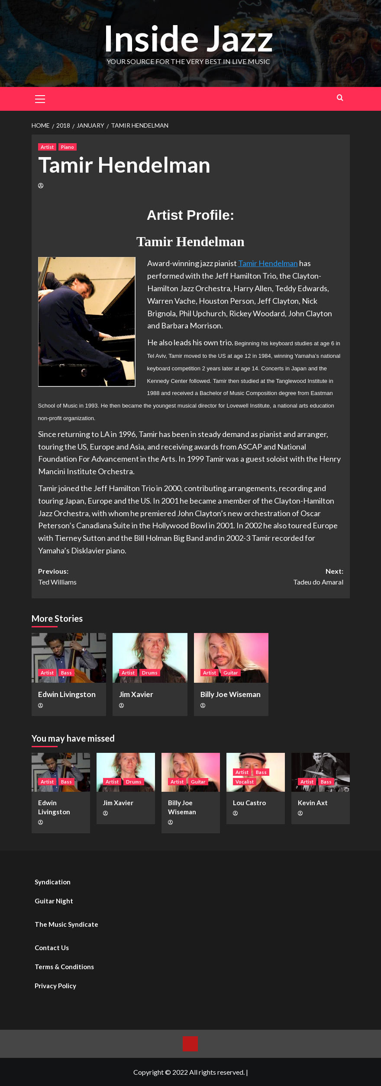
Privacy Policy (55, 986)
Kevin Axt (313, 802)
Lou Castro (249, 802)
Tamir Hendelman (268, 263)
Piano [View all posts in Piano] (67, 147)
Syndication (53, 882)
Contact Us (52, 947)
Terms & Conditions (64, 966)
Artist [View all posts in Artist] (47, 147)
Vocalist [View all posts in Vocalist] (245, 781)
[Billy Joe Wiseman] (231, 658)
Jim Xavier (136, 694)
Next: (266, 577)
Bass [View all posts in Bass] (66, 672)
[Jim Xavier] (150, 658)
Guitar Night (54, 901)
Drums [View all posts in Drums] (150, 672)
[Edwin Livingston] (69, 658)
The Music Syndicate (66, 924)
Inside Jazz (188, 37)
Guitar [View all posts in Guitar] (230, 672)
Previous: (114, 577)
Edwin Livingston (67, 694)
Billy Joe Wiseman (230, 694)
